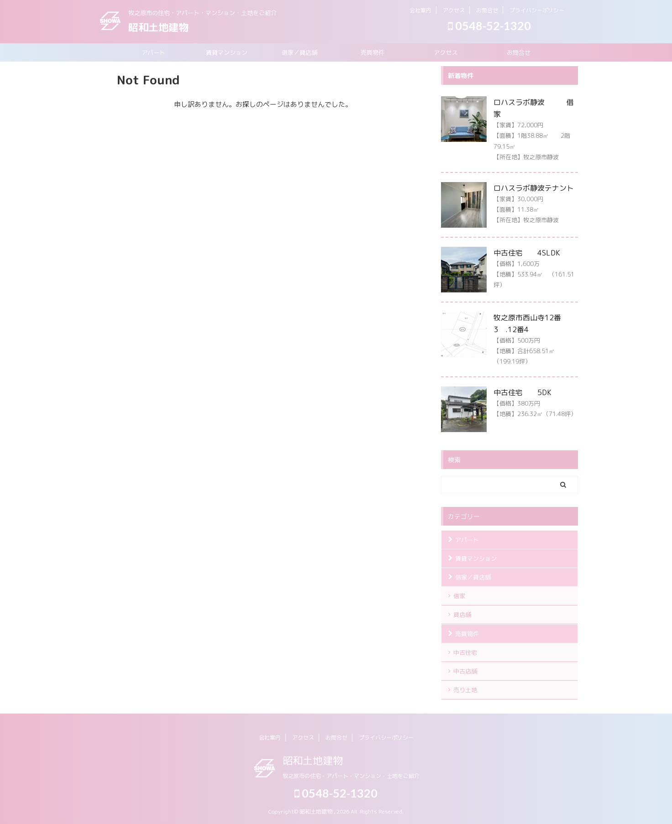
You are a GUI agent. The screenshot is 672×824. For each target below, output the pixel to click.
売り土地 (465, 690)
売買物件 (372, 52)
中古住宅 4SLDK (526, 253)
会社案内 (420, 10)
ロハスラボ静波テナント (533, 188)
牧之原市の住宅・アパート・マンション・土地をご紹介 (351, 776)
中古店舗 (465, 671)
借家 (459, 596)
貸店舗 (462, 614)
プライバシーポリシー (536, 10)
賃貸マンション (226, 52)
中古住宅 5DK (522, 392)
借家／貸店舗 (299, 52)
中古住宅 (465, 652)
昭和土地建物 (158, 27)
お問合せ (487, 10)
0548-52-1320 (489, 25)
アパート (153, 52)
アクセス (454, 10)
